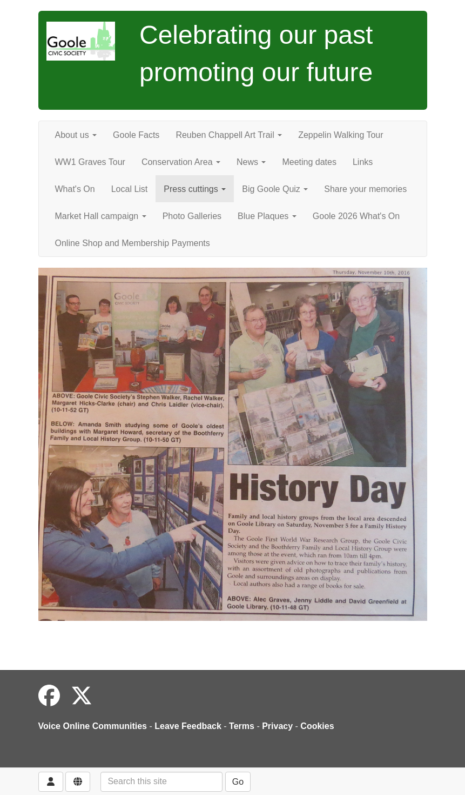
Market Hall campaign (100, 216)
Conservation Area (180, 162)
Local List (129, 189)
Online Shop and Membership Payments (132, 243)
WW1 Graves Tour (90, 162)
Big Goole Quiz (275, 189)
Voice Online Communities (92, 726)
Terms (241, 726)
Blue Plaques (267, 216)
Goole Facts (136, 135)
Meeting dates (309, 162)
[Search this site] (161, 782)
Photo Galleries (192, 216)
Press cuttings (195, 189)
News (251, 162)
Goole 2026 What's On (356, 216)
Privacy (277, 726)
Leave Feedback (187, 726)
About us (76, 135)
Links (363, 162)
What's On (75, 189)
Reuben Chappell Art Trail (229, 135)
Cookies (317, 726)
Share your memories (365, 189)
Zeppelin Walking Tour (340, 135)
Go (238, 781)
